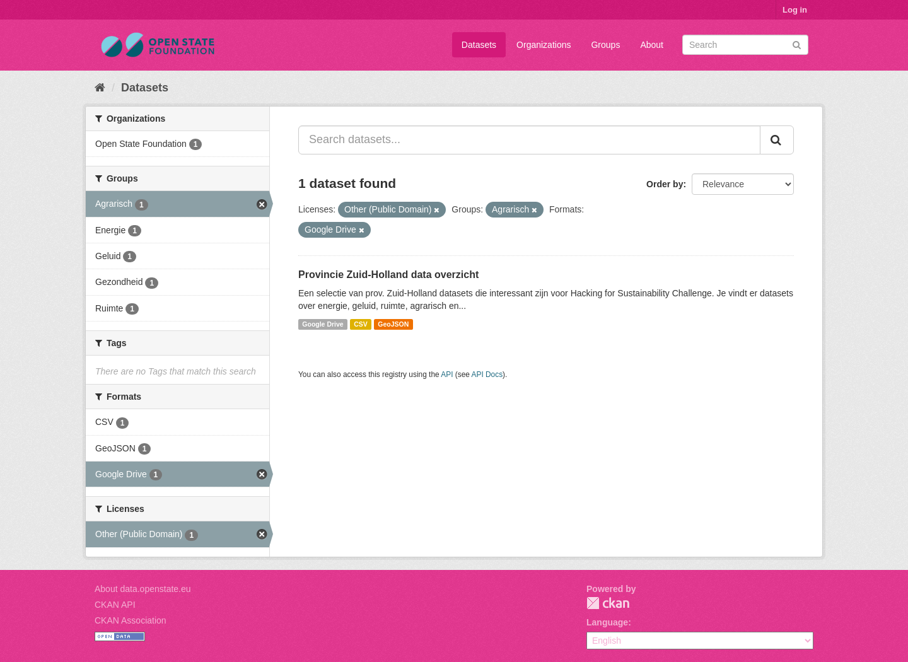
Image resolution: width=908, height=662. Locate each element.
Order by (664, 184)
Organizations (543, 45)
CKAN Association (130, 620)
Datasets (479, 45)
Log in (795, 10)
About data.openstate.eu (143, 589)
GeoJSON (393, 324)
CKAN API (115, 605)
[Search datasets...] (529, 139)
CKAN (607, 603)
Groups (605, 45)
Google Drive (322, 324)
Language (607, 622)
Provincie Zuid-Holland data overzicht (388, 274)
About (651, 45)
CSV (361, 324)
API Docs (487, 374)
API (447, 374)
